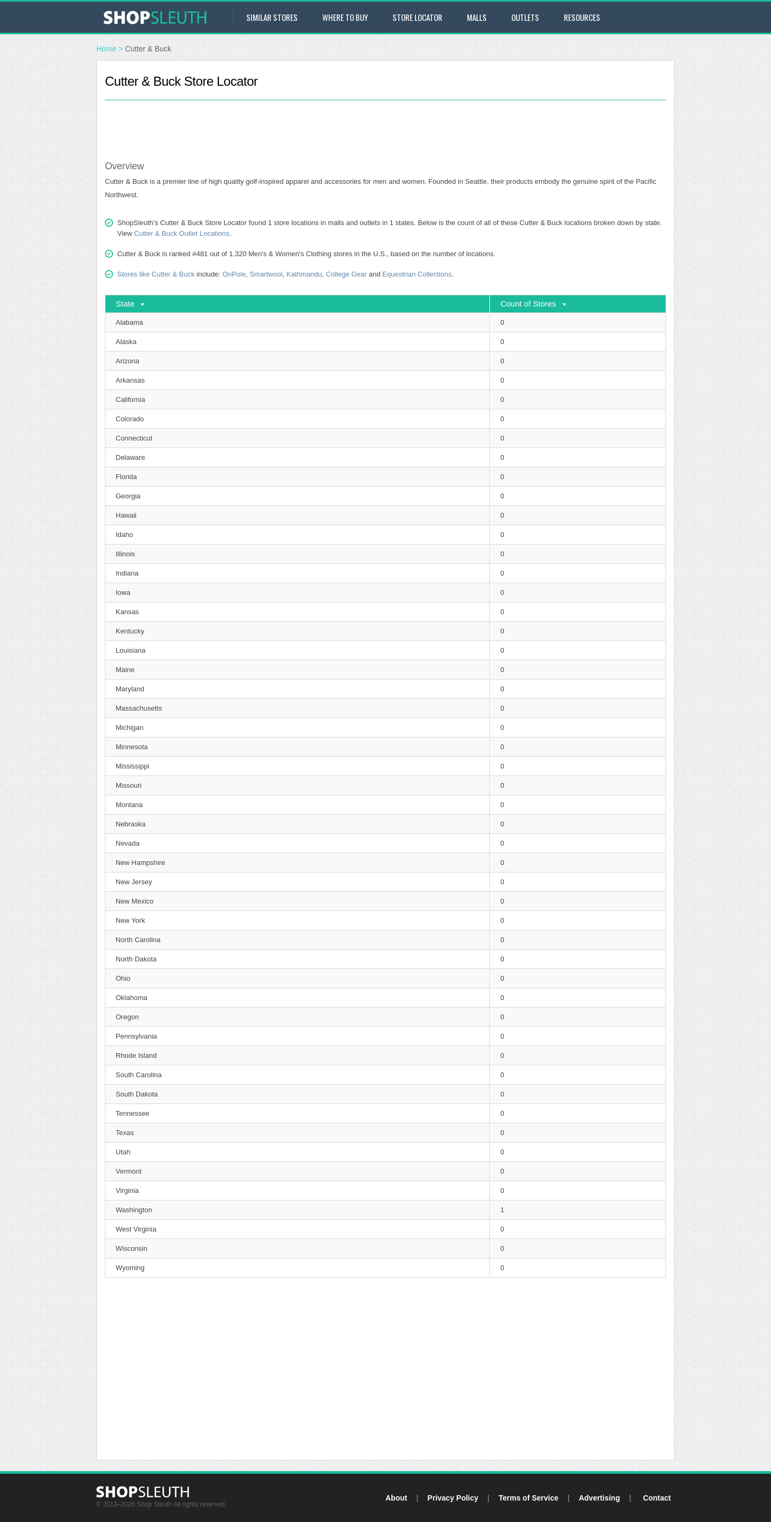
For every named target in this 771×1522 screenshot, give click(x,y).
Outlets (525, 17)
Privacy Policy (452, 1498)
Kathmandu (304, 274)
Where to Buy (345, 17)
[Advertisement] (385, 124)
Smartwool (266, 274)
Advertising (599, 1498)
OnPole (234, 274)
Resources (582, 17)
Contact (657, 1498)
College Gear (346, 274)
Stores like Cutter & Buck (156, 274)
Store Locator (417, 17)
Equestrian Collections (416, 274)
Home (106, 48)
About (396, 1498)
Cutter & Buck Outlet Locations (182, 233)
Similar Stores (272, 17)
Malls (477, 17)
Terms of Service (528, 1498)
